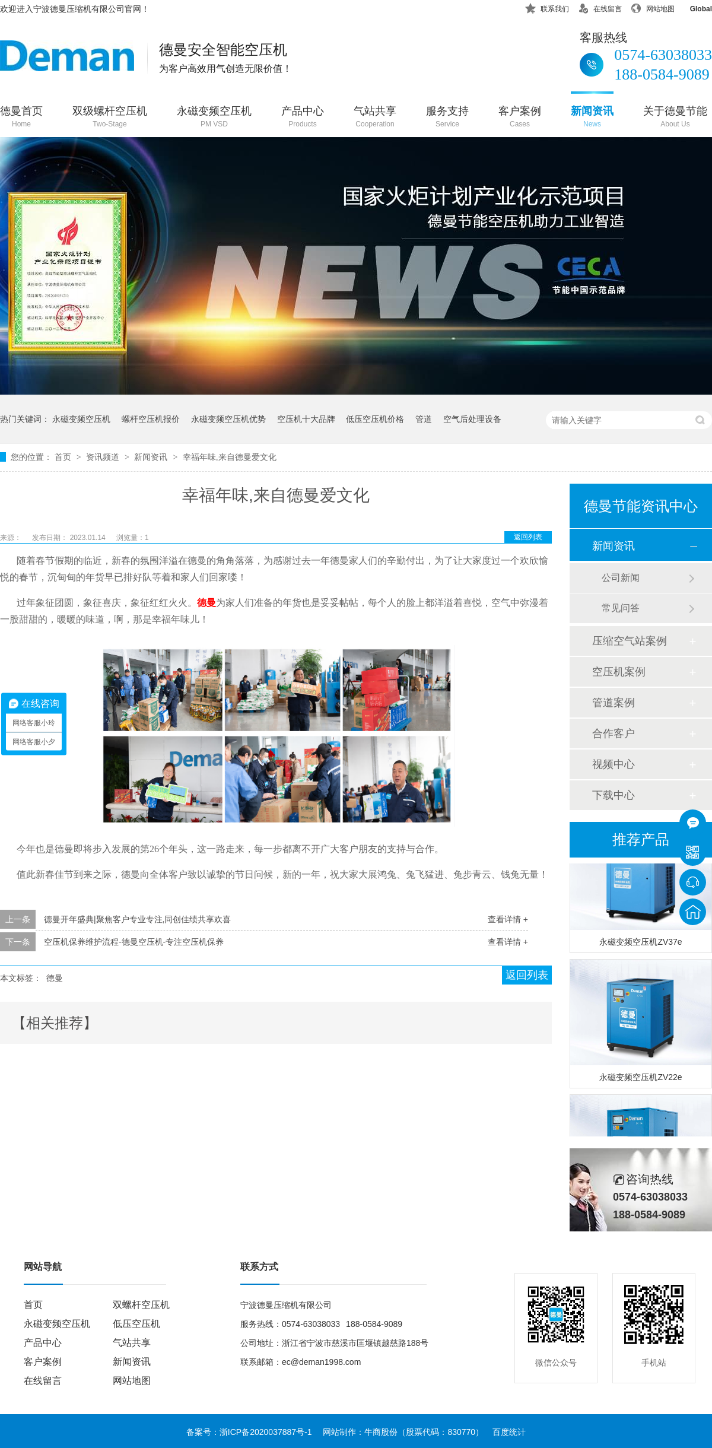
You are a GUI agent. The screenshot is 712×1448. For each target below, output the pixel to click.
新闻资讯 (592, 118)
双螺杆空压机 (141, 1305)
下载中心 (613, 795)
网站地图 (653, 7)
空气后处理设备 (472, 419)
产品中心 (302, 118)
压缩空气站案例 (629, 641)
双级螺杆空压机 (109, 118)
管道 (423, 419)
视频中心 (613, 764)
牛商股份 (381, 1432)
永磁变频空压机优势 (228, 419)
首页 (64, 457)
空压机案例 (619, 672)
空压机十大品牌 (306, 419)
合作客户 (613, 733)
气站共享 (375, 118)
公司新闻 (621, 578)
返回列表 (528, 537)
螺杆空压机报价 (151, 419)
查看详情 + (508, 919)
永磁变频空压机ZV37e (640, 943)
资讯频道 (104, 457)
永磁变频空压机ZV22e (640, 1079)
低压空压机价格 (375, 419)
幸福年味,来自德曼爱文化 (229, 457)
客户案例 (519, 118)
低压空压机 (136, 1324)
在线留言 (600, 7)
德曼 (54, 978)
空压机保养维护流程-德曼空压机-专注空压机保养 (134, 942)
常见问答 (621, 608)
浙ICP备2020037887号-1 (266, 1432)
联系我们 (547, 7)
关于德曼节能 (675, 118)
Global (693, 7)
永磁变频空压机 (214, 118)
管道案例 (613, 703)
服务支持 (447, 118)
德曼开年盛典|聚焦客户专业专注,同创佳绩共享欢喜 (137, 919)
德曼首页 (21, 118)
